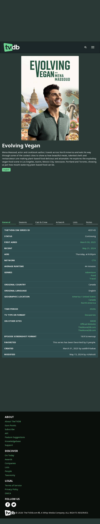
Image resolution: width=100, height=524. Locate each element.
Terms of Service (13, 491)
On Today (9, 460)
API (6, 438)
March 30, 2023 (88, 247)
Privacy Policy (11, 494)
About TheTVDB (13, 427)
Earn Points (10, 431)
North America (88, 308)
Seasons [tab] (23, 227)
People (8, 476)
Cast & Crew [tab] (41, 227)
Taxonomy (10, 480)
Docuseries (90, 320)
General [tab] (6, 227)
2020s (93, 314)
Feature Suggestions (15, 442)
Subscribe (10, 434)
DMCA (8, 498)
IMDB (93, 326)
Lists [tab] (75, 227)
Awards (8, 464)
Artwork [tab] (60, 227)
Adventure (90, 277)
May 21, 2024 (89, 253)
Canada (92, 305)
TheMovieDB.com (87, 332)
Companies (10, 468)
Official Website (88, 329)
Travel (92, 284)
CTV (94, 265)
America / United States (84, 302)
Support (9, 450)
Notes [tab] (89, 227)
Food (93, 281)
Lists (7, 472)
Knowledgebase (13, 446)
